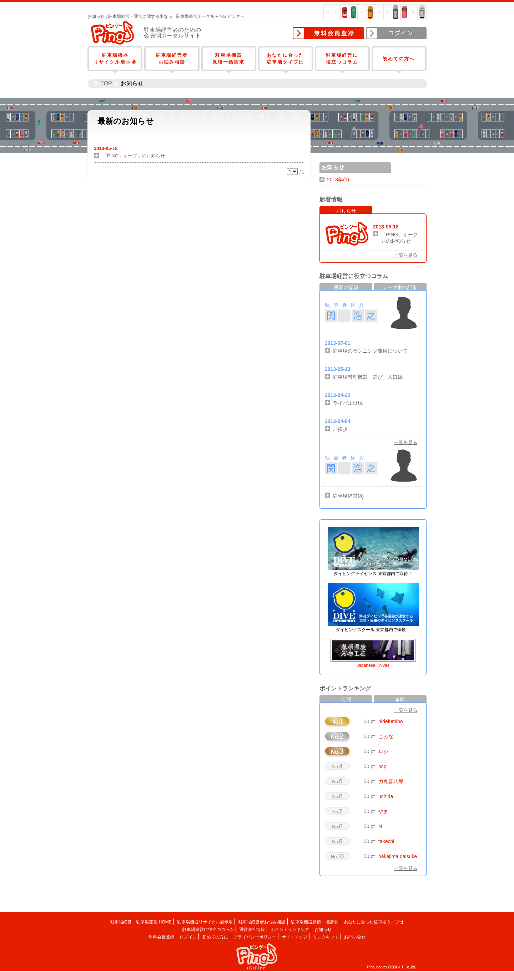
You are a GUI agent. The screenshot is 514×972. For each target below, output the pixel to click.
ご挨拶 (340, 429)
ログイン (396, 33)
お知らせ (323, 929)
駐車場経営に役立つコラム (208, 929)
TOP (106, 83)
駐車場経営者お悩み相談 (262, 922)
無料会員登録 (328, 33)
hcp (382, 766)
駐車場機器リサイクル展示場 (205, 922)
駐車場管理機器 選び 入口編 (368, 377)
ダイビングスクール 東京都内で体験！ (373, 630)
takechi (386, 841)
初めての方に (215, 937)
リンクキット (326, 937)
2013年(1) (338, 179)
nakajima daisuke (397, 856)
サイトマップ (294, 937)
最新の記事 (346, 287)
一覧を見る (405, 255)
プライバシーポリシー (254, 937)
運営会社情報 (252, 929)
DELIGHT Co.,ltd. (402, 967)
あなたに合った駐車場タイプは (374, 922)
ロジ (383, 751)
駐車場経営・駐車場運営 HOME (140, 922)
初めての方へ (399, 58)
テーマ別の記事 (399, 287)
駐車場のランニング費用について (370, 351)
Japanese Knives (373, 665)
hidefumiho (390, 721)
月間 (346, 699)
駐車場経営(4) (348, 496)
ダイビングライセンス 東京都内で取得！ (373, 573)
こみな (385, 736)
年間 (400, 699)
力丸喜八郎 (390, 781)
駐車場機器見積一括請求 (314, 922)
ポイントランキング (290, 929)
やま (383, 811)
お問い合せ (355, 937)
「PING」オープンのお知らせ (133, 155)
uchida (385, 796)
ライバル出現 (348, 403)
